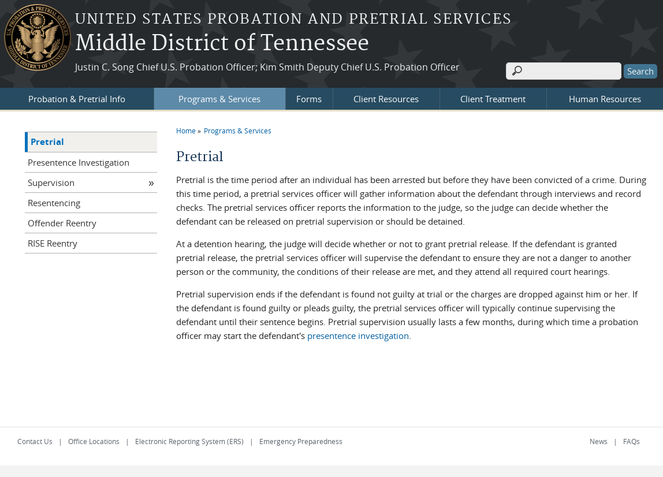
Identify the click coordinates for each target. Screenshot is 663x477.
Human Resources (605, 99)
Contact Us (35, 441)
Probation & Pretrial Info (76, 99)
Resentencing (54, 202)
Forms (309, 99)
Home (186, 130)
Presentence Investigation (78, 162)
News (599, 441)
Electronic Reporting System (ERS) (189, 441)
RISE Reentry (52, 243)
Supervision (51, 182)
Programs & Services (219, 99)
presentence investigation (358, 335)
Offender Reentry (62, 223)
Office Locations (94, 441)
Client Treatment (493, 99)
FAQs (631, 441)
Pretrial (47, 142)
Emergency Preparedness (300, 441)
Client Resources (386, 99)
